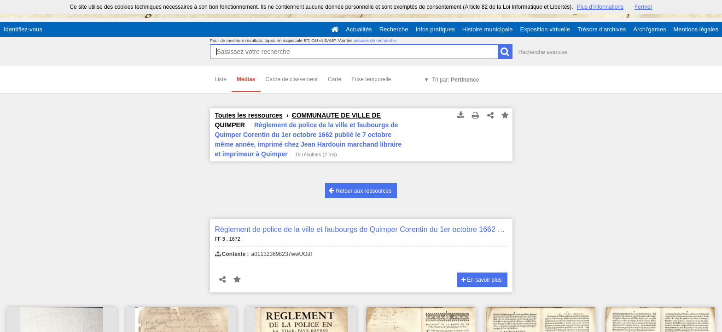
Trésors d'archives (601, 29)
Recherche (393, 29)
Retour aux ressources (360, 190)
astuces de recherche (375, 40)
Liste (221, 79)
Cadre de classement (292, 79)
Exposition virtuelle (545, 29)
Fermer (643, 7)
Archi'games (649, 29)
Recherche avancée (543, 52)
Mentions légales (695, 29)
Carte (334, 79)
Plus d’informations (600, 7)
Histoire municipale (487, 29)
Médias (246, 79)
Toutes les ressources (249, 115)
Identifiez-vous (23, 29)
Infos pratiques (435, 29)
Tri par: (455, 80)
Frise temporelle (371, 79)
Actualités (359, 29)
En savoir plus (481, 280)
